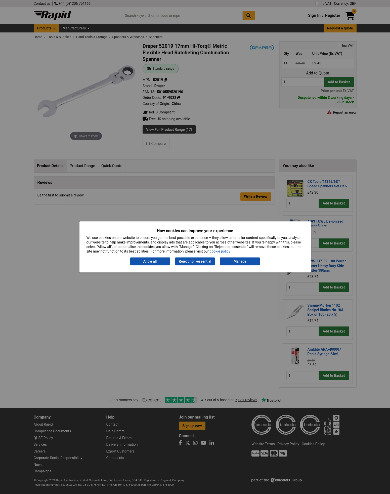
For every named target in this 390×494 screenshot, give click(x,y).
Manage (240, 261)
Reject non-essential (195, 261)
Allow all (150, 261)
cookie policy (220, 252)
